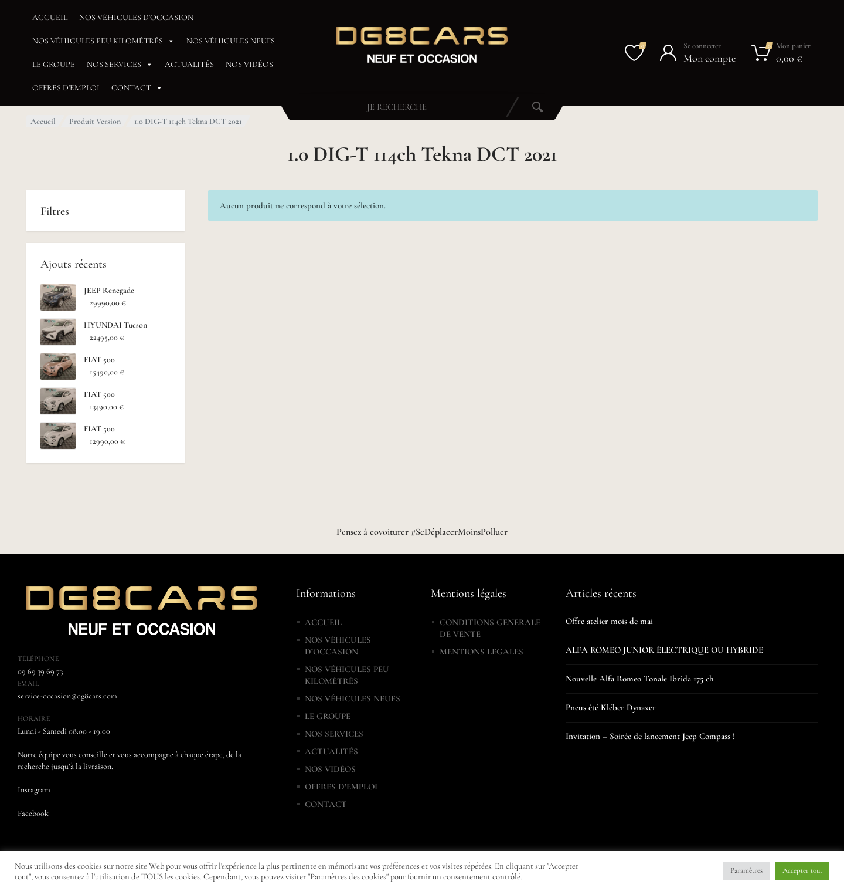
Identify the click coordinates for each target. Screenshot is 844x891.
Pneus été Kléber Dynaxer (611, 707)
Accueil (43, 121)
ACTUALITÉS (189, 64)
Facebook (33, 813)
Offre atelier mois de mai (609, 621)
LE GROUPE (53, 64)
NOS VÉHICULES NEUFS (230, 41)
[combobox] (396, 106)
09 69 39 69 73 (40, 671)
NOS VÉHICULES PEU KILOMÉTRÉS (103, 41)
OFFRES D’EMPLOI (341, 786)
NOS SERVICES (120, 64)
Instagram (34, 790)
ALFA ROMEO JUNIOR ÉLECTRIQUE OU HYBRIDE (664, 649)
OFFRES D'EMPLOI (66, 88)
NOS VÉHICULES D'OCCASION (136, 17)
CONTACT (137, 88)
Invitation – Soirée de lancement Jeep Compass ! (650, 736)
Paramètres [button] (746, 870)
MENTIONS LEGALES (481, 651)
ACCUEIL (49, 17)
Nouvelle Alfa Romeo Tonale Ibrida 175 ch (640, 678)
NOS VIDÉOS (249, 64)
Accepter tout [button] (802, 870)
